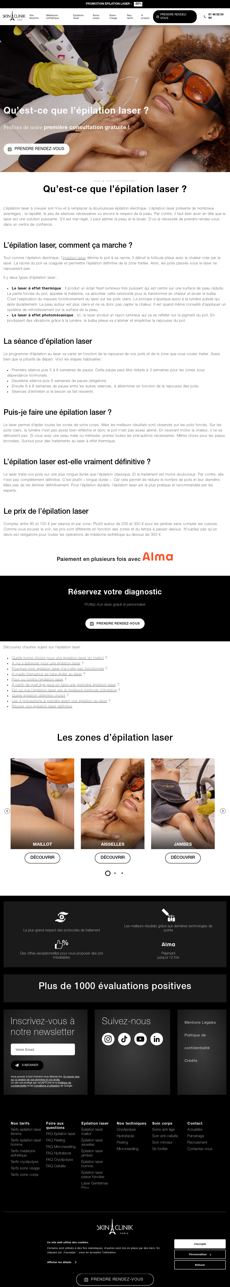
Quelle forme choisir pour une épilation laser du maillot (58, 658)
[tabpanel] (44, 814)
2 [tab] (115, 873)
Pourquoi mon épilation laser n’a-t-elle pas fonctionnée (58, 669)
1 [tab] (108, 873)
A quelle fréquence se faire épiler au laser (47, 674)
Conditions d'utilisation (47, 1086)
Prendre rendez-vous (36, 149)
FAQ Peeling (55, 1141)
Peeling (122, 1143)
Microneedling (127, 1149)
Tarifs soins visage (25, 1168)
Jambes (186, 845)
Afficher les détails (59, 1275)
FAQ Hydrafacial (58, 1153)
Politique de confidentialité (197, 1042)
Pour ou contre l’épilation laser (37, 680)
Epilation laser (95, 1124)
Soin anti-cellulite (165, 1136)
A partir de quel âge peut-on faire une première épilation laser (64, 685)
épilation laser (74, 258)
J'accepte (200, 1257)
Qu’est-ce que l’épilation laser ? (121, 181)
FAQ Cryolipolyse (59, 1160)
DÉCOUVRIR (44, 858)
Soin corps (162, 1124)
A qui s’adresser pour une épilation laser (46, 664)
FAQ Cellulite (56, 1166)
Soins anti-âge (163, 1130)
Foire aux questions (55, 1126)
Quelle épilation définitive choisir (39, 696)
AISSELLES (115, 845)
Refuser (200, 1278)
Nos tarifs (20, 1124)
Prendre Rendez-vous (115, 624)
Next (223, 811)
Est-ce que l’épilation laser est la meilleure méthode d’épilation (64, 690)
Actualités (194, 1130)
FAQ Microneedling (61, 1147)
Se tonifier (160, 1149)
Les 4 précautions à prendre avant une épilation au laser (59, 701)
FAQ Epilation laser (60, 1134)
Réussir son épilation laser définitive (42, 707)
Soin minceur (162, 1143)
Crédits (191, 1061)
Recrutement (197, 1143)
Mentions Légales (200, 1023)
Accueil (97, 181)
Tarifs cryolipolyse (24, 1162)
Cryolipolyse (126, 1130)
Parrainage (195, 1136)
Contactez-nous (199, 1149)
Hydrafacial (125, 1136)
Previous (7, 811)
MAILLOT (44, 845)
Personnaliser (200, 1267)
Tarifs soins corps (25, 1175)
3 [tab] (122, 873)
